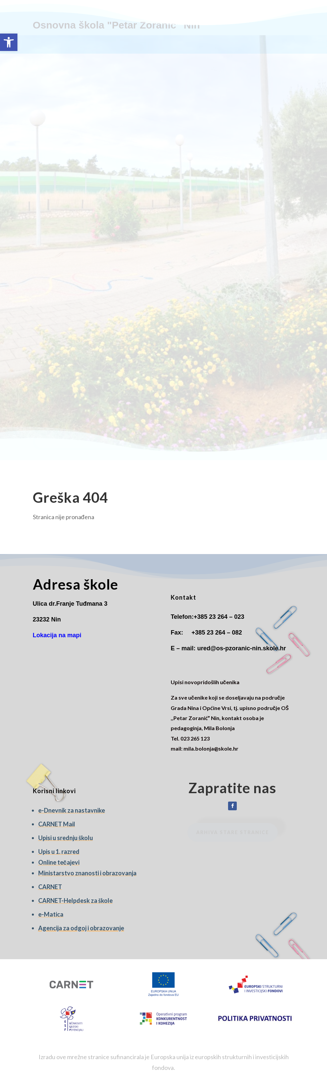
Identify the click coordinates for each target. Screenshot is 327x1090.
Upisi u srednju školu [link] (65, 837)
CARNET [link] (50, 886)
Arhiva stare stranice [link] (232, 832)
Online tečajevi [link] (58, 862)
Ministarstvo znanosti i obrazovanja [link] (87, 873)
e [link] (40, 810)
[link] (8, 42)
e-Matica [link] (50, 914)
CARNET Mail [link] (56, 824)
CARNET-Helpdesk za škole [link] (75, 900)
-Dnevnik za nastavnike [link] (73, 810)
